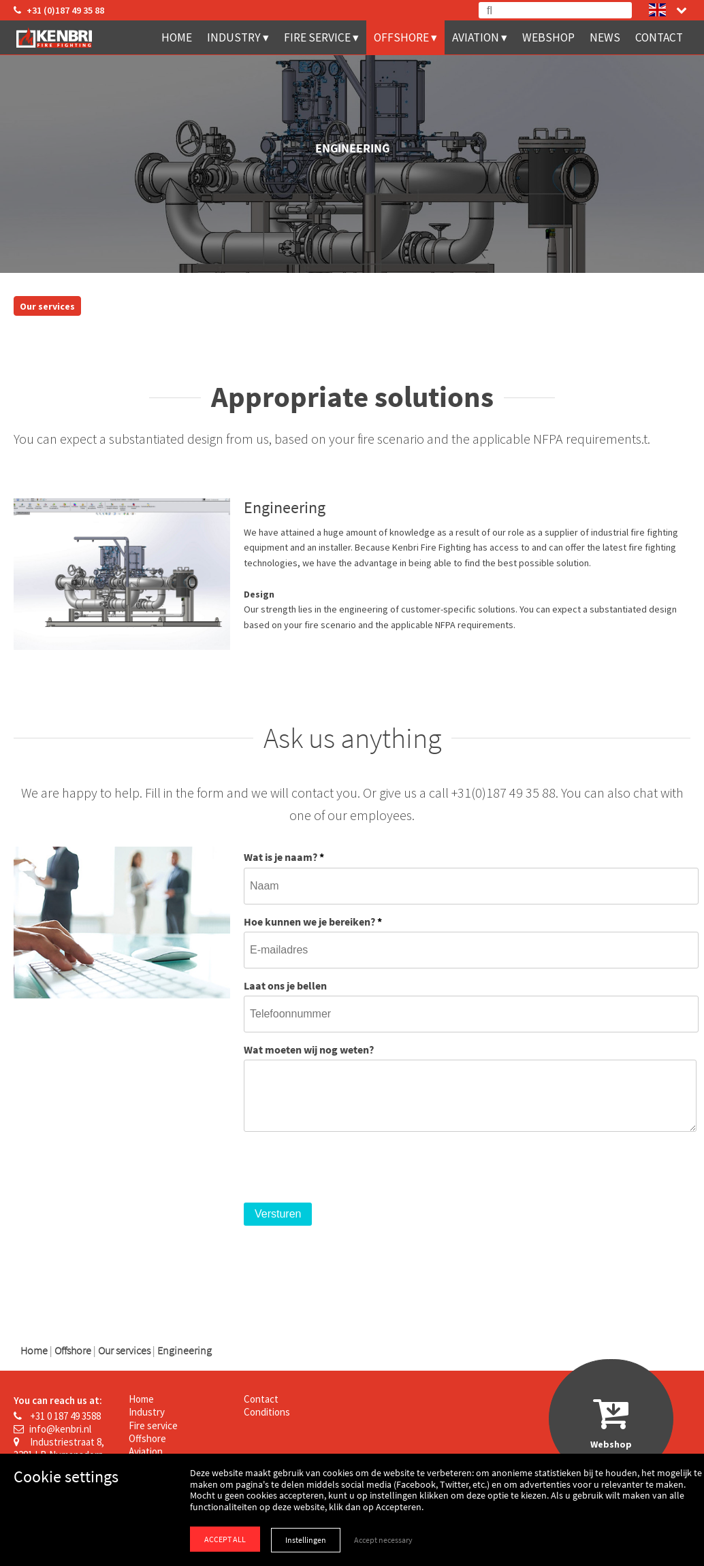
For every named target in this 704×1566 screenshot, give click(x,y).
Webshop (548, 37)
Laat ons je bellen (285, 985)
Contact (659, 37)
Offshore (401, 37)
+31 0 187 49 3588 (57, 1415)
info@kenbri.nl (52, 1428)
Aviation (475, 37)
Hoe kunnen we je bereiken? (313, 921)
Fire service (317, 37)
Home (176, 37)
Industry (234, 37)
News (605, 37)
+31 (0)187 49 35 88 (59, 10)
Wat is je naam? (284, 857)
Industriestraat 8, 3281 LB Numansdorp (59, 1448)
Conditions (267, 1411)
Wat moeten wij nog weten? (309, 1049)
